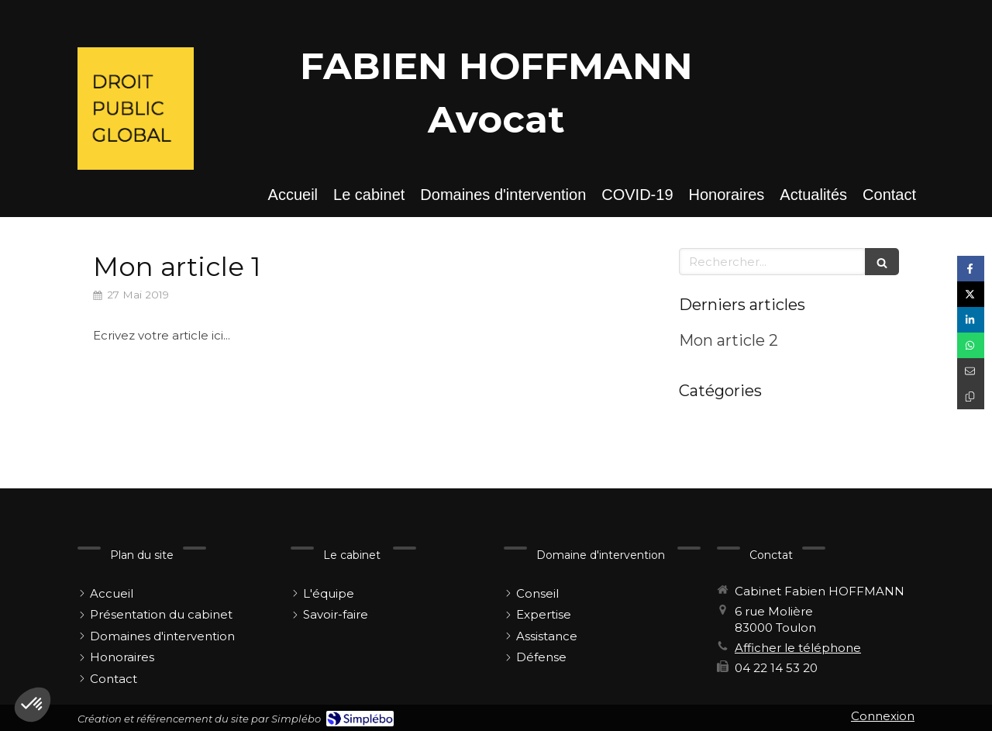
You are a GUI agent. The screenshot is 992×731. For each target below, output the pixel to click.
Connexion (882, 716)
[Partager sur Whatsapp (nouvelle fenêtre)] (970, 345)
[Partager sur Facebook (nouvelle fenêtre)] (970, 268)
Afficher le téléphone (798, 647)
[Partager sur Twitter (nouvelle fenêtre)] (970, 294)
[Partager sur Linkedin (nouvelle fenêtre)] (970, 320)
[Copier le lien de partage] (970, 396)
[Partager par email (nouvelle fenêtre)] (970, 371)
